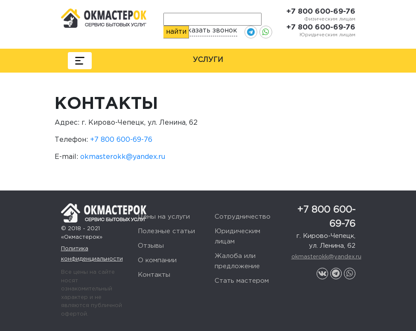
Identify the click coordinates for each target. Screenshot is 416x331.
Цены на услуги (164, 217)
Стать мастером (242, 281)
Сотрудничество (243, 217)
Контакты (154, 275)
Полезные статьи (166, 231)
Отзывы (151, 246)
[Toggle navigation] (80, 60)
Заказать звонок (208, 30)
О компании (157, 260)
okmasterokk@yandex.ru (122, 157)
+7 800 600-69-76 (320, 12)
